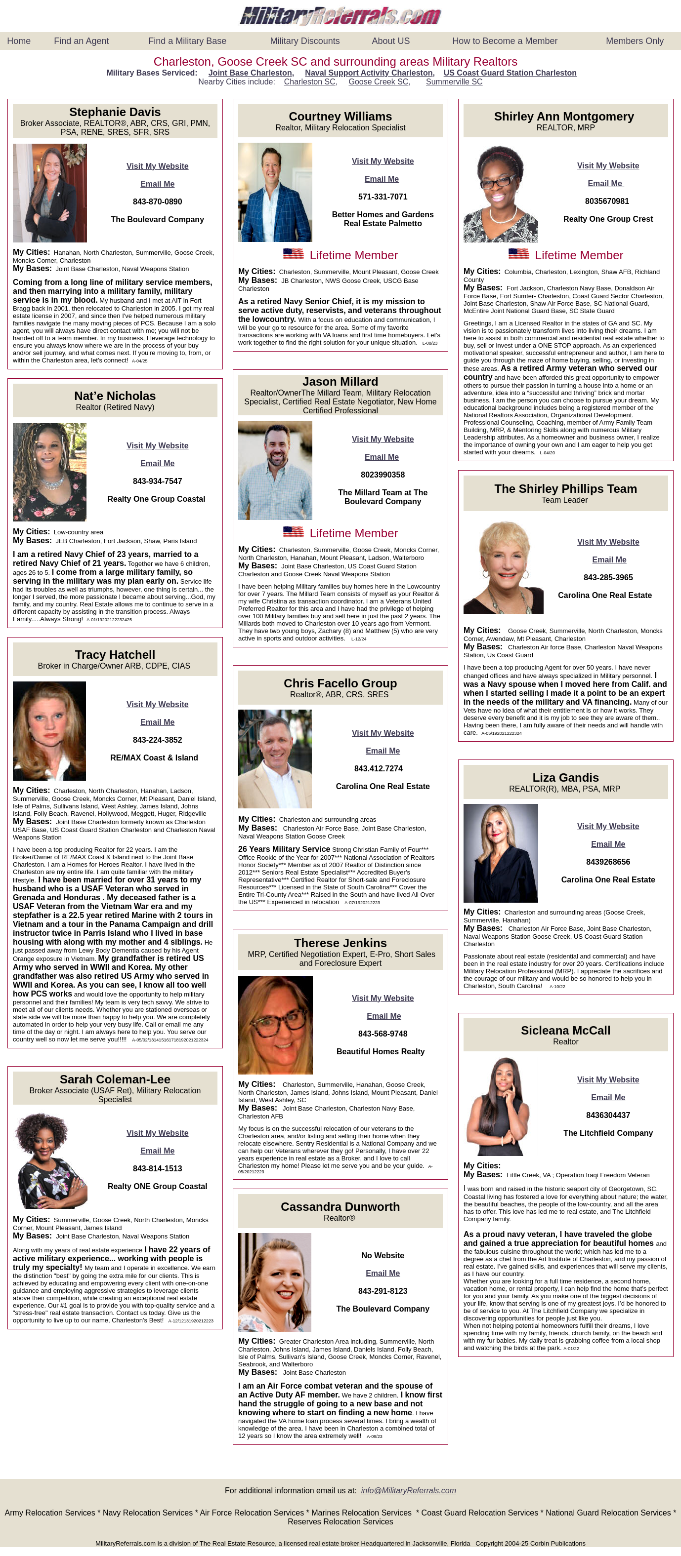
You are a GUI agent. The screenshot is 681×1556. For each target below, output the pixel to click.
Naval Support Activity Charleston (368, 73)
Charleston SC (310, 82)
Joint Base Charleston (250, 73)
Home (19, 41)
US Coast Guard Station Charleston (510, 73)
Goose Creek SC (378, 82)
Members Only (635, 41)
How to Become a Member (504, 41)
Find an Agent (81, 41)
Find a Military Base (187, 41)
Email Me (157, 184)
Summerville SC (454, 82)
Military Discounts (305, 41)
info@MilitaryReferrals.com (408, 1490)
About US (391, 41)
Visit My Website (158, 166)
